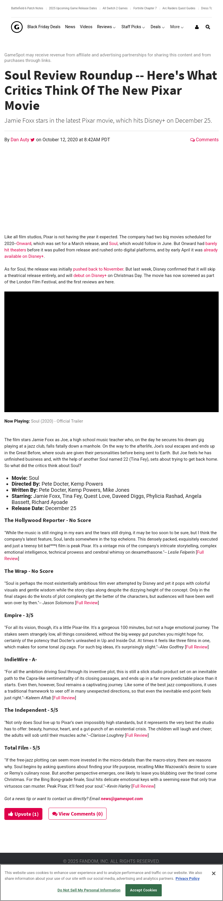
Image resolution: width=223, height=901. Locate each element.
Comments (204, 139)
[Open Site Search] (208, 27)
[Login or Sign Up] (197, 27)
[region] (111, 882)
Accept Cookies (143, 890)
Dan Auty (20, 139)
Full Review (87, 602)
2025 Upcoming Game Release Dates (73, 8)
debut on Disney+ (90, 275)
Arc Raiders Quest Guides (179, 8)
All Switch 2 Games (115, 8)
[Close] (213, 873)
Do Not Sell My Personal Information (89, 890)
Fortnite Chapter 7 (145, 8)
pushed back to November (98, 269)
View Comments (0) (77, 813)
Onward (24, 243)
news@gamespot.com (122, 798)
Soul (113, 243)
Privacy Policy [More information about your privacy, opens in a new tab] (187, 878)
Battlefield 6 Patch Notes (27, 8)
